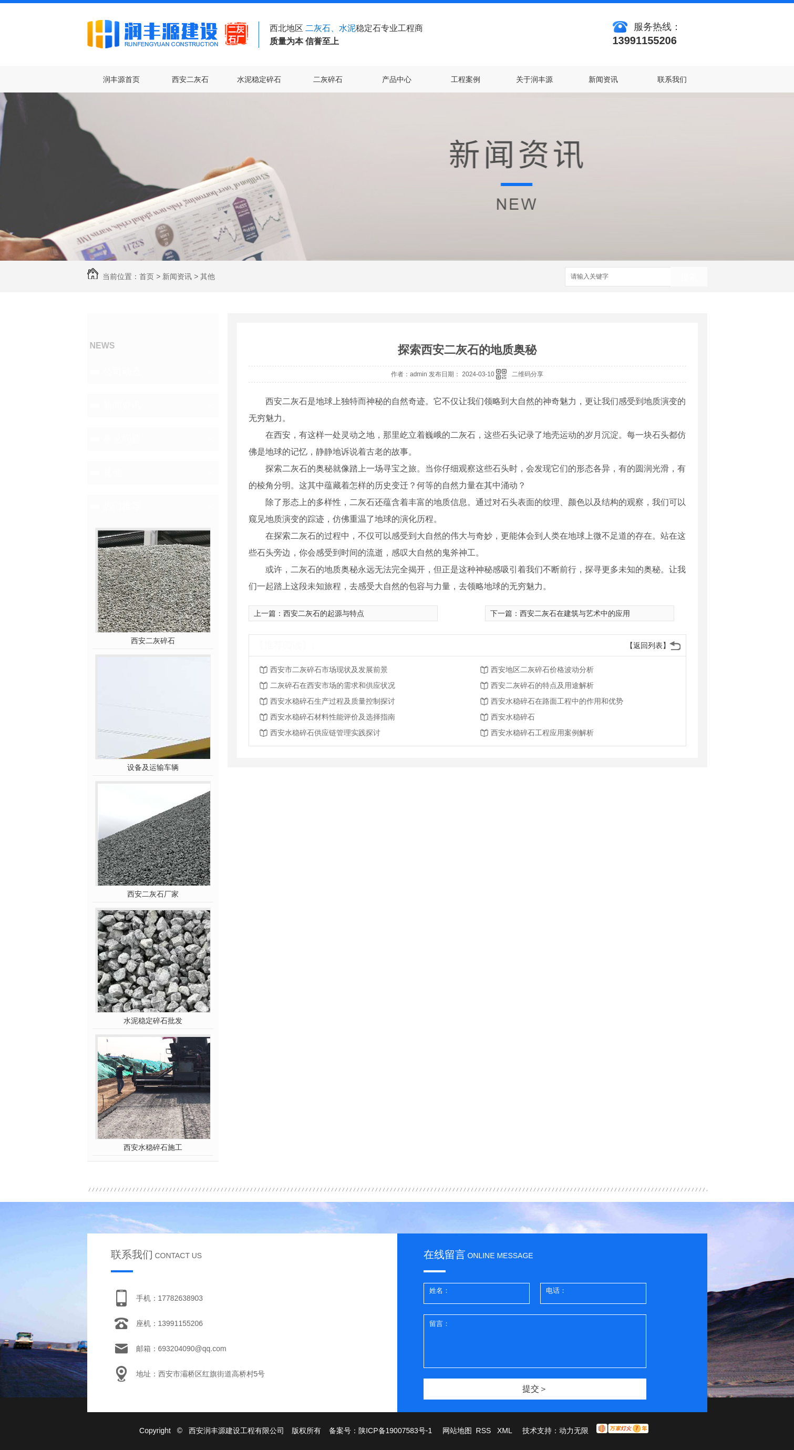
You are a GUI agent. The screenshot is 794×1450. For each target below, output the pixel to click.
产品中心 (396, 79)
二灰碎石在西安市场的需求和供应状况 (332, 685)
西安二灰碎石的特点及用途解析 (542, 685)
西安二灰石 (190, 79)
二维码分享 (527, 374)
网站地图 (457, 1430)
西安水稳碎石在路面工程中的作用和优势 (557, 701)
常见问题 (122, 439)
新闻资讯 (603, 79)
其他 (207, 276)
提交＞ (535, 1388)
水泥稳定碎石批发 (152, 1020)
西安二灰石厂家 (153, 894)
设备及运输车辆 (153, 767)
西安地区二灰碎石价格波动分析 (542, 669)
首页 (146, 276)
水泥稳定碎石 (259, 79)
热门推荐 (122, 506)
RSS (484, 1430)
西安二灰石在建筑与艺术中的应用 (575, 613)
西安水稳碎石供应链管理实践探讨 (325, 732)
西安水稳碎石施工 (152, 1147)
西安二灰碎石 (153, 640)
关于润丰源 (534, 79)
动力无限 (574, 1430)
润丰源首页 (121, 79)
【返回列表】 (648, 645)
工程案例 (465, 79)
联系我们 (672, 79)
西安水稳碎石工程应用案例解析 (542, 732)
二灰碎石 (328, 79)
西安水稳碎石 (513, 717)
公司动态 (122, 371)
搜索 (688, 277)
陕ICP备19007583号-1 (395, 1430)
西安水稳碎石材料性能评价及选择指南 (332, 717)
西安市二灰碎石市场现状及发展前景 (329, 669)
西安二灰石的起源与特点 (323, 613)
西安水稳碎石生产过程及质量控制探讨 (332, 701)
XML (505, 1430)
